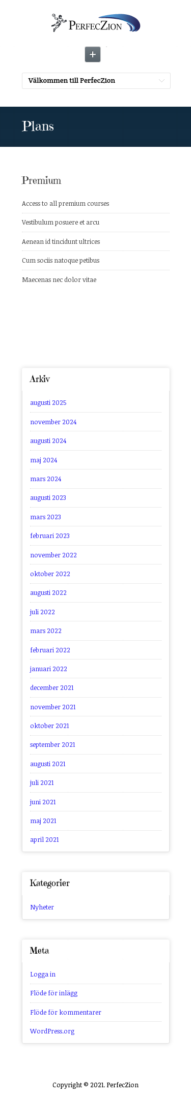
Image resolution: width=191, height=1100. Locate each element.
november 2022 (53, 554)
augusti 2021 (47, 763)
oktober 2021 (49, 725)
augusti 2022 (48, 592)
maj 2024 (43, 459)
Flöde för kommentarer (65, 1012)
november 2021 (52, 706)
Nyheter (42, 907)
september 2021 (52, 744)
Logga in (43, 974)
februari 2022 (50, 649)
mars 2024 (45, 478)
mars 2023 (45, 516)
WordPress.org (52, 1030)
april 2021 (44, 839)
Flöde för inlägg (53, 992)
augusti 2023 (48, 497)
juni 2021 (43, 801)
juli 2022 (42, 611)
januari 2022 (48, 668)
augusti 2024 (48, 440)
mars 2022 (46, 630)
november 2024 (53, 421)
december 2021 (51, 687)
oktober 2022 (50, 573)
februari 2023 (50, 535)
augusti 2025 (48, 402)
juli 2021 (41, 782)
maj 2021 (43, 820)
